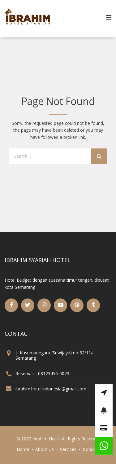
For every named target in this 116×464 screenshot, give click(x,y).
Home (23, 449)
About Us (44, 449)
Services (68, 449)
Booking (91, 449)
